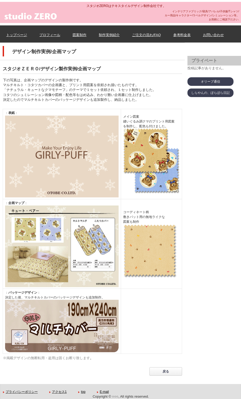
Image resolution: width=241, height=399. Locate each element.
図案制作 (79, 35)
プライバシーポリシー (22, 392)
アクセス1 (59, 392)
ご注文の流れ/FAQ (146, 35)
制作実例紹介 (109, 35)
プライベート (204, 60)
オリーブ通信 (210, 81)
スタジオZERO (57, 21)
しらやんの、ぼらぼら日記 (210, 93)
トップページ (16, 35)
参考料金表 (182, 35)
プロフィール (49, 35)
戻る (166, 371)
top (83, 392)
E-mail (104, 392)
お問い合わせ (213, 35)
